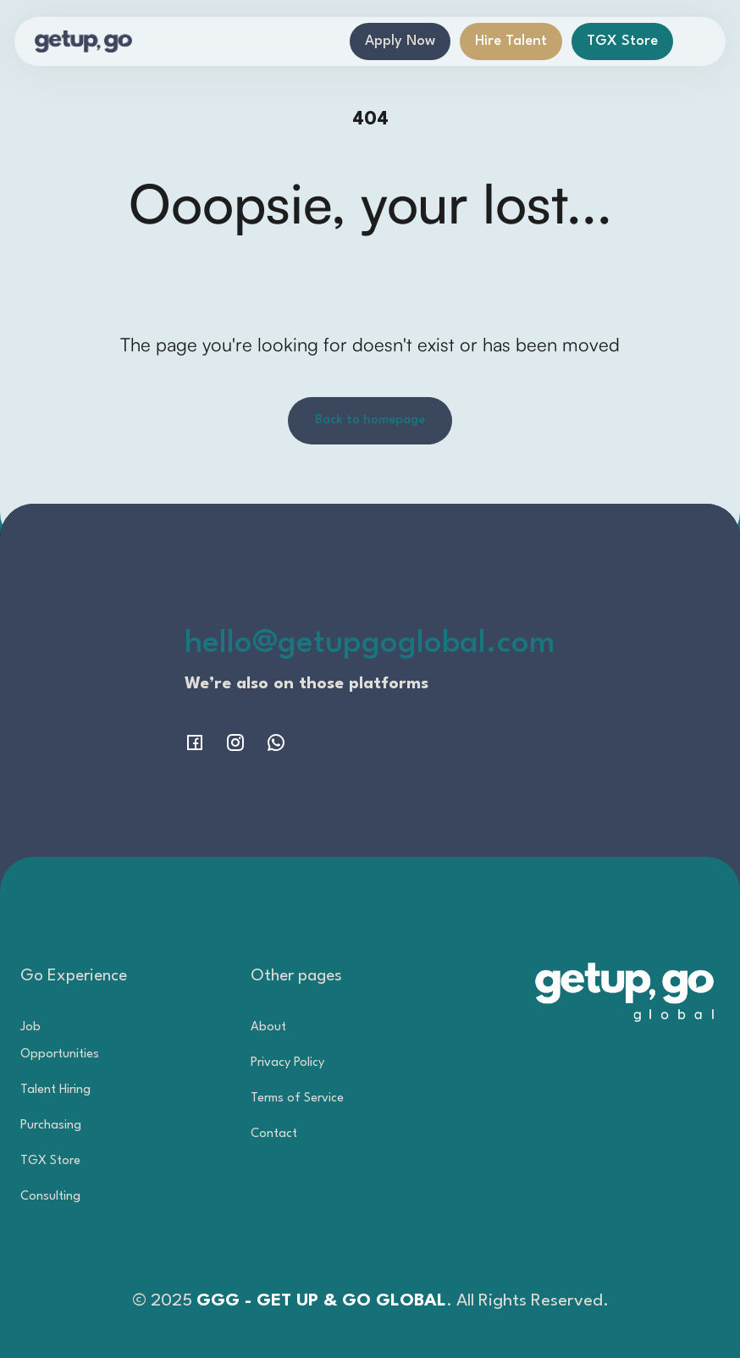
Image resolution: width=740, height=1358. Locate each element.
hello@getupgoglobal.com (370, 644)
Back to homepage (370, 420)
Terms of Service (297, 1098)
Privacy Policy (287, 1063)
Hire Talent (511, 41)
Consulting (50, 1196)
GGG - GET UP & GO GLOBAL (321, 1301)
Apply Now (400, 41)
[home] (83, 41)
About (268, 1027)
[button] (695, 41)
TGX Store (622, 41)
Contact (274, 1134)
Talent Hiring (55, 1090)
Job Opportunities (59, 1041)
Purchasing (50, 1125)
